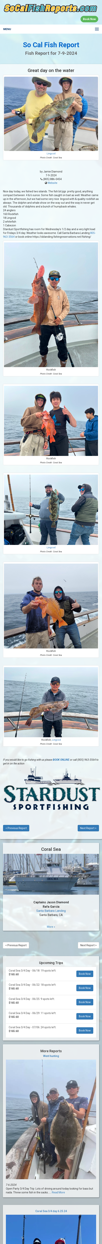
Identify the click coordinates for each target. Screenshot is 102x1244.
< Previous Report (16, 828)
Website (52, 182)
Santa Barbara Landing (51, 911)
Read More (58, 1192)
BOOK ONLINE (61, 759)
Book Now (85, 973)
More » (51, 926)
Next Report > (88, 828)
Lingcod (51, 153)
